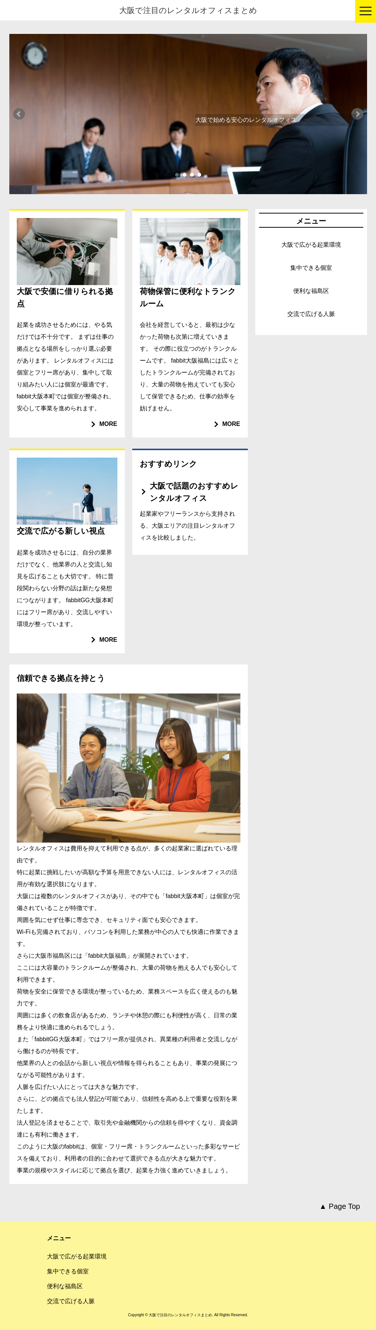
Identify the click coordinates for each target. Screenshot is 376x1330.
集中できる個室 (311, 268)
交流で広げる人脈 (311, 314)
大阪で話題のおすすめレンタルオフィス (194, 491)
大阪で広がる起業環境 (311, 244)
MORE (108, 424)
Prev (19, 114)
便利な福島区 (311, 291)
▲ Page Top (339, 1206)
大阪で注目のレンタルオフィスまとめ (188, 10)
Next (357, 114)
